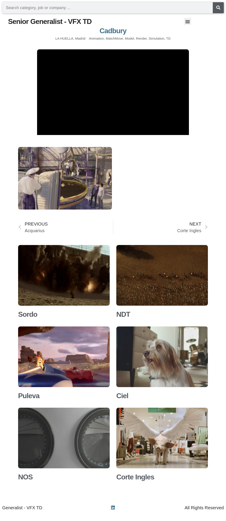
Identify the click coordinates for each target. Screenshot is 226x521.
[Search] (218, 7)
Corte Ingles (135, 477)
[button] (187, 21)
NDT (123, 314)
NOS (25, 477)
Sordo (27, 314)
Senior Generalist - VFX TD (50, 21)
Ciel (122, 396)
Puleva (29, 396)
